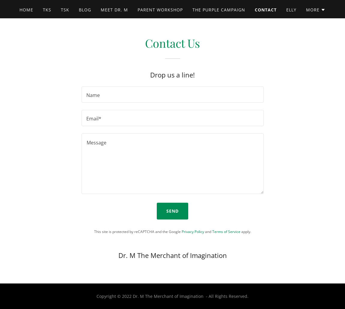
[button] (316, 10)
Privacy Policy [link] (193, 231)
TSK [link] (65, 10)
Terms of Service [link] (226, 231)
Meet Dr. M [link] (114, 10)
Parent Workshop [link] (160, 10)
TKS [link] (47, 10)
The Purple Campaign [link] (218, 10)
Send (172, 211)
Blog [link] (85, 10)
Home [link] (26, 10)
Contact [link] (266, 10)
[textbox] (173, 94)
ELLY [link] (291, 10)
